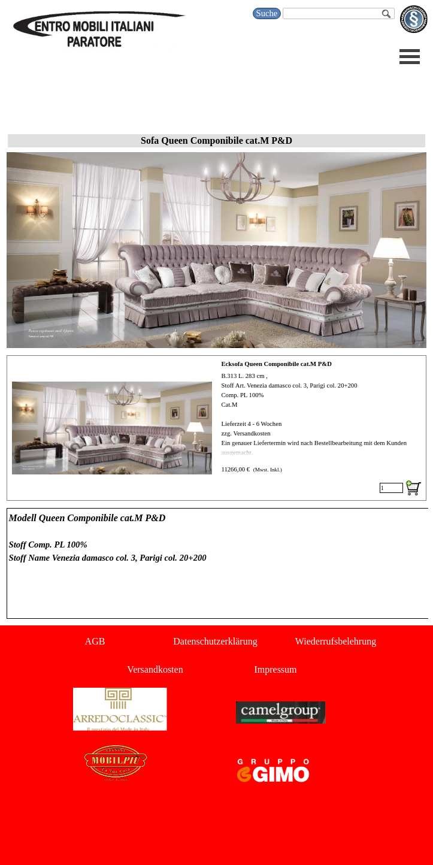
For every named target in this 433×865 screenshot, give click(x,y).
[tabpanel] (217, 563)
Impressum (275, 669)
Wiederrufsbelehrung (335, 641)
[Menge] (391, 488)
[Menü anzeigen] (410, 56)
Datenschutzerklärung (215, 641)
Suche (267, 13)
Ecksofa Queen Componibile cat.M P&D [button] (277, 364)
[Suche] (338, 13)
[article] (217, 428)
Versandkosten (155, 669)
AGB (95, 641)
